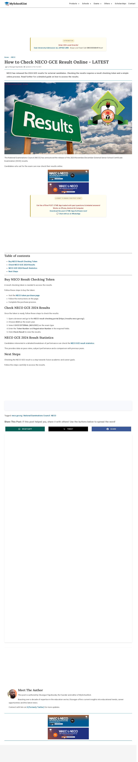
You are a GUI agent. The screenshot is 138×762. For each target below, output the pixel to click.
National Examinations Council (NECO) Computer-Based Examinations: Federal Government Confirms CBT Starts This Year (99, 481)
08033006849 (93, 48)
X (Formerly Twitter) (35, 571)
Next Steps (13, 271)
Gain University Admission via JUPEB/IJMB (51, 48)
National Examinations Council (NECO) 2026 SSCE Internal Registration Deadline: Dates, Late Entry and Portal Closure (99, 459)
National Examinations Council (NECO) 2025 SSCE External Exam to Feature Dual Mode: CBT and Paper (98, 524)
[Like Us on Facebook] (72, 612)
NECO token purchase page (28, 295)
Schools (86, 3)
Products (74, 3)
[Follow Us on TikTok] (62, 612)
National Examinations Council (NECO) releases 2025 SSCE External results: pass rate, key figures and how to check (98, 502)
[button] (25, 429)
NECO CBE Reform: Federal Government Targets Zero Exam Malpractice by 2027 (32, 481)
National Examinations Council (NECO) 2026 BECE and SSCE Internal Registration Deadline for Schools (35, 502)
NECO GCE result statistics (82, 343)
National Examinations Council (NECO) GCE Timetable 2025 (32, 523)
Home (47, 617)
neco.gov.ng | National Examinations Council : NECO (34, 416)
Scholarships (120, 3)
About (58, 617)
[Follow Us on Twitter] (67, 612)
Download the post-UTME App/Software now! (68, 211)
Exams (97, 3)
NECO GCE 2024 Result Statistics (23, 268)
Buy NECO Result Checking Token (23, 261)
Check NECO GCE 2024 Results (22, 265)
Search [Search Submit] (124, 406)
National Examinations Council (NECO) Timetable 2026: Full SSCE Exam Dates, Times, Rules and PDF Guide (34, 459)
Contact (131, 3)
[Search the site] (63, 405)
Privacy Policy (85, 617)
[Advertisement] (66, 23)
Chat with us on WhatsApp (69, 214)
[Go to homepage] (14, 4)
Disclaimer (70, 617)
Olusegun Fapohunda (16, 67)
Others (108, 3)
